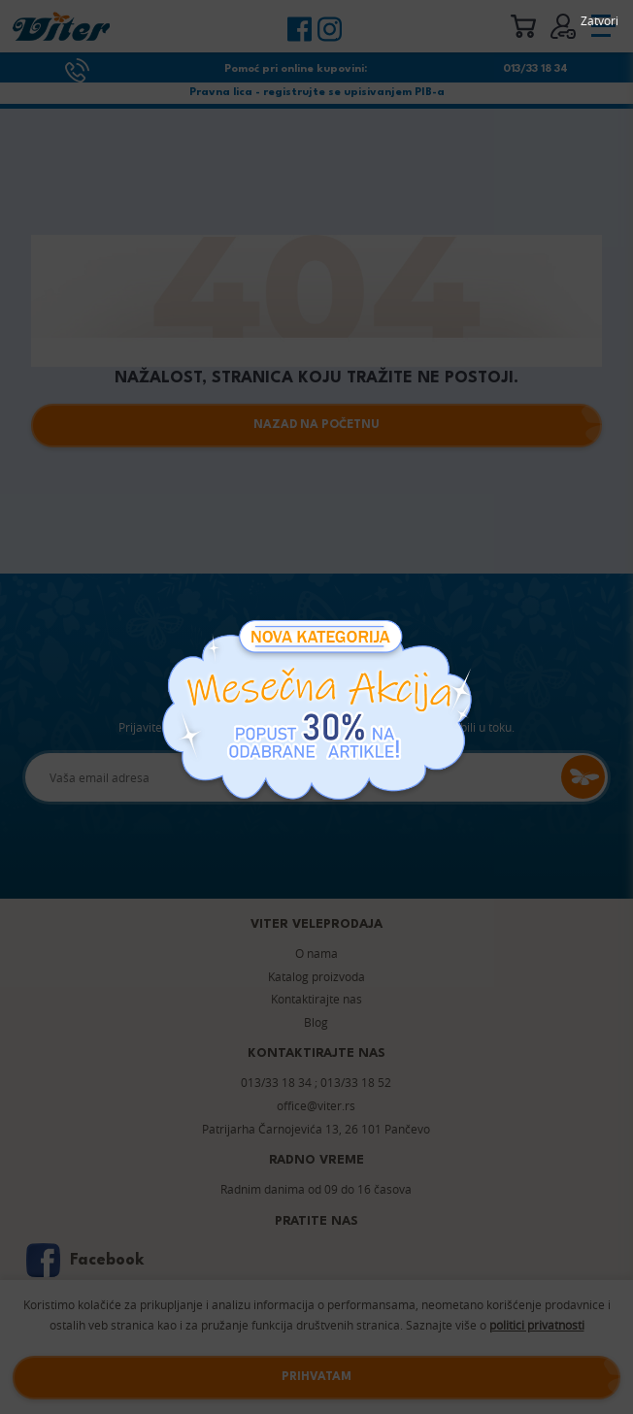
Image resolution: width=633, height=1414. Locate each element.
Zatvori (599, 20)
